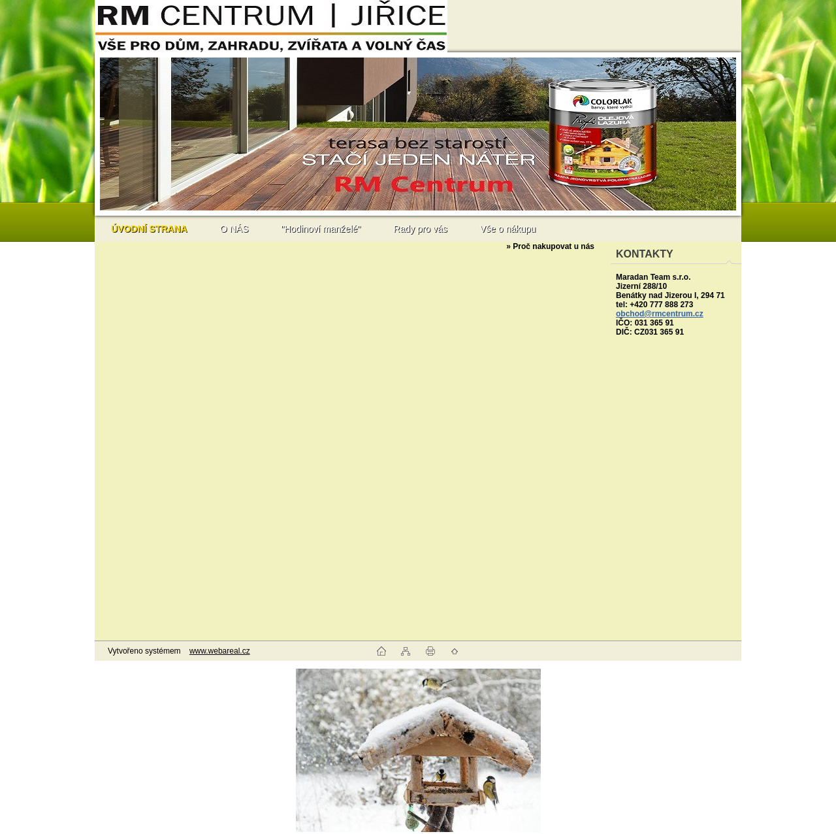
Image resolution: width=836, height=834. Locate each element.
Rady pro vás (420, 229)
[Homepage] (149, 229)
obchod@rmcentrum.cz (659, 313)
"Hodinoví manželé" (321, 229)
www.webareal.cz (219, 651)
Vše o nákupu (508, 229)
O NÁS (234, 229)
